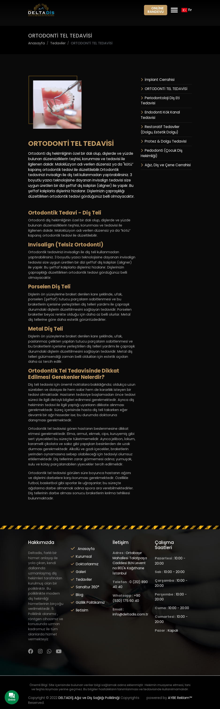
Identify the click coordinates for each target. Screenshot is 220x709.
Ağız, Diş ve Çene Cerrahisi (166, 164)
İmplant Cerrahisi (157, 79)
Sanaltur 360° (85, 587)
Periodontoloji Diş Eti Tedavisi (160, 100)
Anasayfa (36, 43)
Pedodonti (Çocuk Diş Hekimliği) (161, 153)
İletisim (79, 610)
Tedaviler (81, 579)
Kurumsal (81, 556)
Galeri (78, 571)
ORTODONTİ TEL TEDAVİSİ (164, 88)
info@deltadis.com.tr (130, 614)
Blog (77, 594)
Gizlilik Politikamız (88, 602)
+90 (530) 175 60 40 (126, 598)
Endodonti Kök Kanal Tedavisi (160, 115)
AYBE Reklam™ (180, 697)
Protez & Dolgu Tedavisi (163, 141)
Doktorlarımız (85, 564)
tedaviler (58, 43)
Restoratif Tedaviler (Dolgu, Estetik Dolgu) (160, 129)
